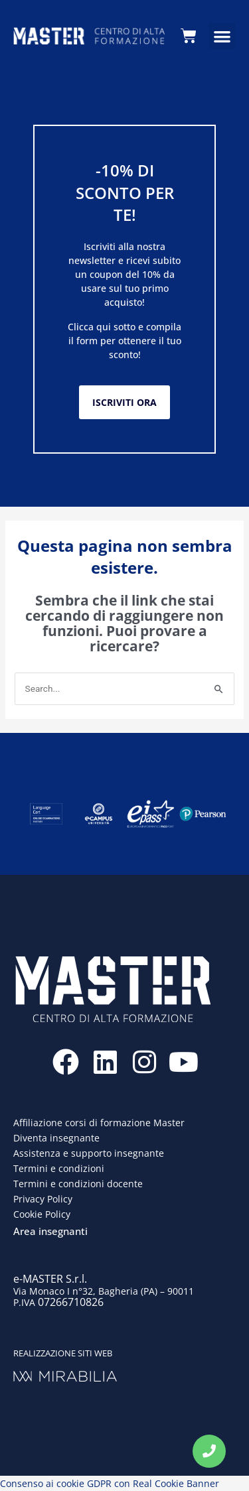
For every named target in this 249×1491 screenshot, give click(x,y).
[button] (222, 36)
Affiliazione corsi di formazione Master (99, 1122)
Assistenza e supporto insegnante (88, 1153)
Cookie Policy (41, 1214)
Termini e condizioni (58, 1168)
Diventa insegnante (56, 1138)
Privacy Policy (42, 1199)
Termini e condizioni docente (78, 1183)
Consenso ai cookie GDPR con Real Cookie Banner (109, 1483)
